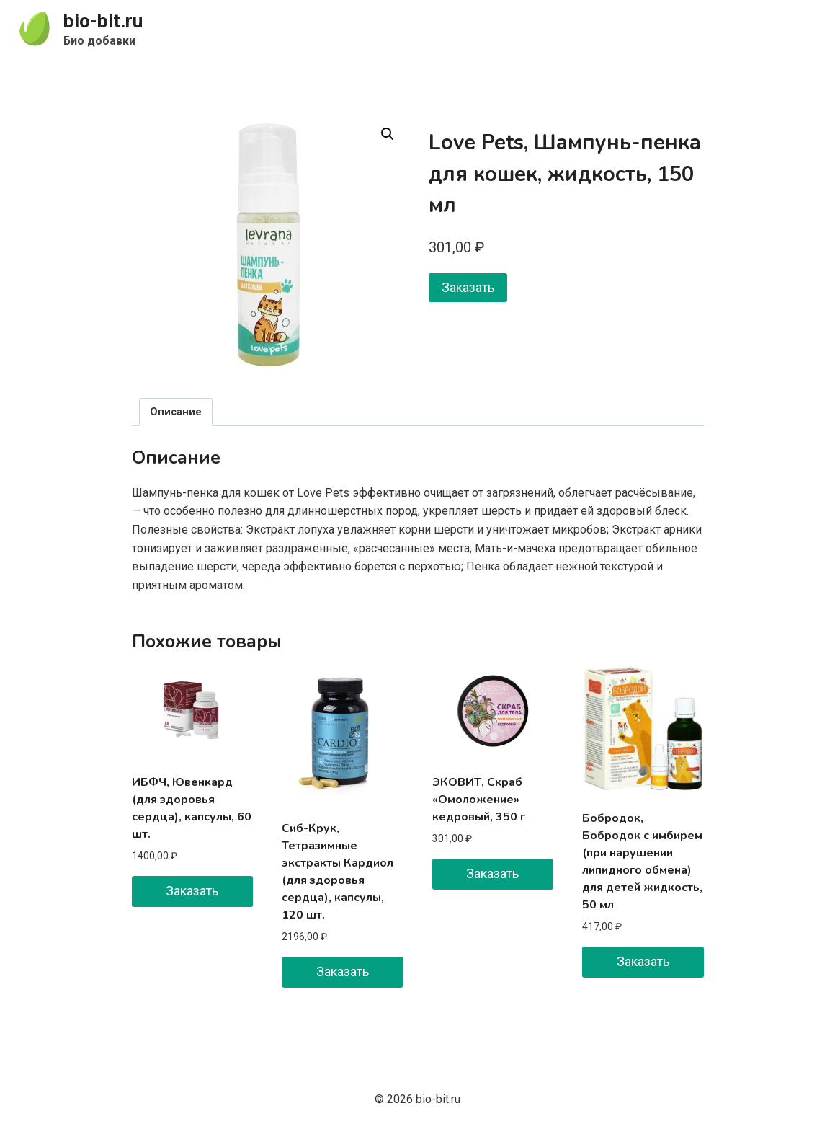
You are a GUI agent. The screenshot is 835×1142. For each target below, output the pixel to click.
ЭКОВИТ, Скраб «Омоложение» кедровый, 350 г (478, 799)
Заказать (468, 287)
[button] (388, 134)
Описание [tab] (176, 412)
